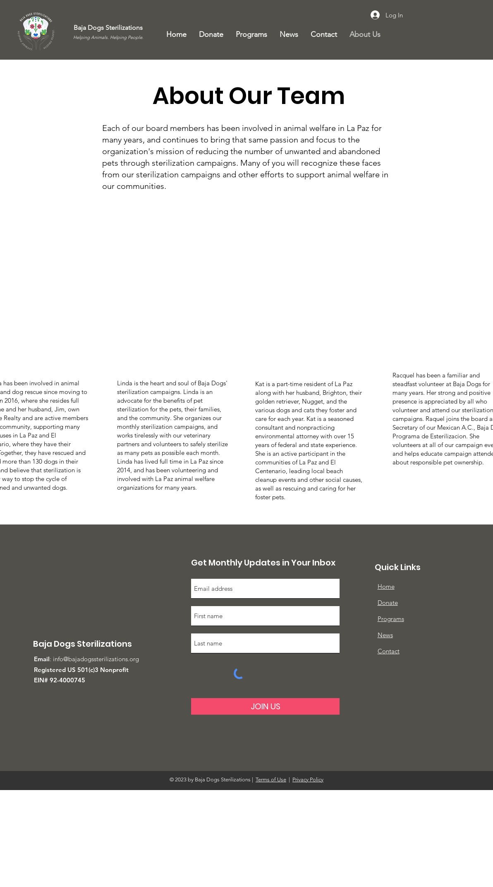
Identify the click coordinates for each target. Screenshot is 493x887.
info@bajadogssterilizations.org (96, 659)
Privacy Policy (307, 779)
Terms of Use (271, 779)
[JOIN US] (265, 706)
